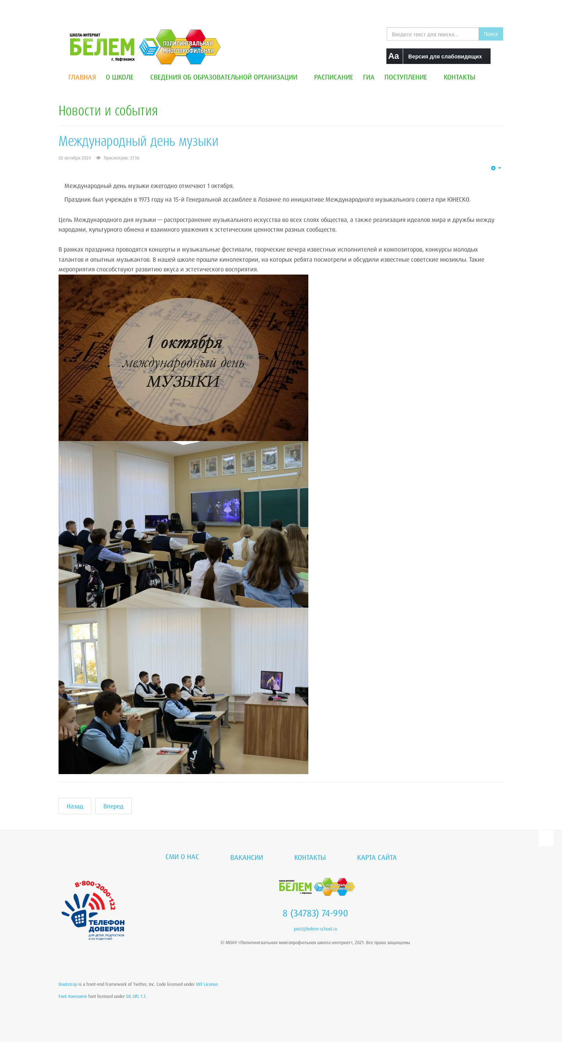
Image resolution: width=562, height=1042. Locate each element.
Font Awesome (73, 996)
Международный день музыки (139, 141)
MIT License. (207, 984)
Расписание (333, 77)
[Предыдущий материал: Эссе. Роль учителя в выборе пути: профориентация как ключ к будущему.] (75, 806)
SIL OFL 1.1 (136, 996)
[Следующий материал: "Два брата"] (113, 806)
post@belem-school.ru (315, 929)
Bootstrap (68, 984)
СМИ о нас (182, 856)
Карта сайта (377, 857)
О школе (123, 77)
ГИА (369, 77)
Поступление (409, 77)
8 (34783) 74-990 (315, 913)
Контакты (459, 77)
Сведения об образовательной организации (227, 77)
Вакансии (246, 857)
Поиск (491, 33)
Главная (82, 77)
